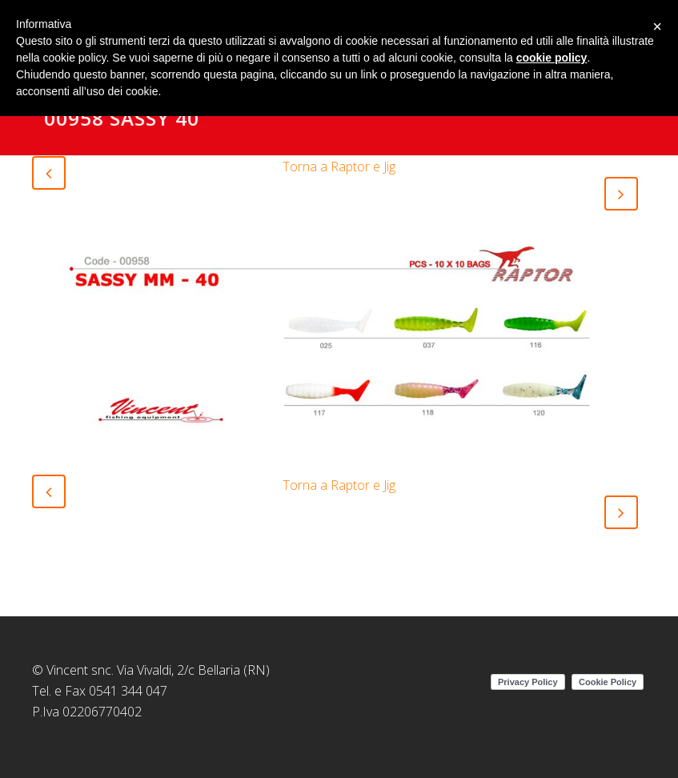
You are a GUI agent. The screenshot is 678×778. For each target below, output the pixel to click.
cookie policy (552, 57)
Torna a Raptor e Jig (339, 166)
